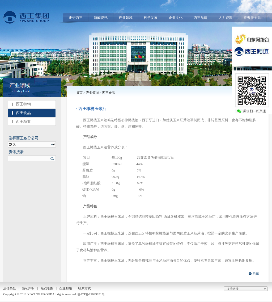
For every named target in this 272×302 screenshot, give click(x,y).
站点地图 (47, 288)
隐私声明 (28, 288)
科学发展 (151, 18)
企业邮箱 (65, 288)
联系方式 (84, 288)
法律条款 (9, 288)
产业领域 (126, 18)
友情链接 (247, 289)
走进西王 (76, 18)
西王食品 (23, 113)
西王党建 (200, 18)
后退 (256, 274)
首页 (79, 93)
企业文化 (175, 18)
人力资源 (225, 18)
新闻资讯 (101, 18)
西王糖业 (23, 122)
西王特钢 (23, 104)
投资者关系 (252, 18)
